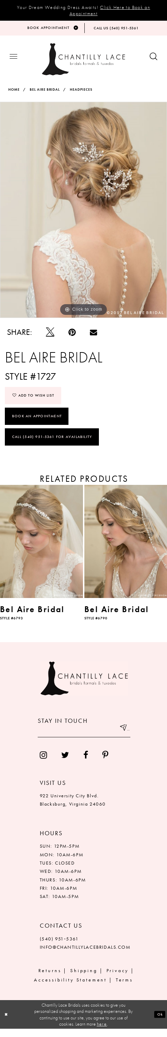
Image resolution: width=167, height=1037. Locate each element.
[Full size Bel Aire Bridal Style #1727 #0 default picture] (83, 214)
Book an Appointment (37, 423)
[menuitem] (43, 763)
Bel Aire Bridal (45, 94)
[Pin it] (72, 337)
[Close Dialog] (8, 1022)
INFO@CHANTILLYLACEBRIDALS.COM (85, 955)
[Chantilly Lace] (83, 64)
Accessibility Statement (70, 988)
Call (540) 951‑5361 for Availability (52, 444)
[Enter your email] (84, 739)
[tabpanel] (83, 214)
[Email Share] (93, 337)
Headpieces (81, 94)
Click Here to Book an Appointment (109, 10)
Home (14, 94)
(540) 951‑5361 (59, 947)
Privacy (117, 979)
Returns (50, 979)
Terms (124, 988)
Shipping (84, 979)
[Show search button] (153, 62)
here (102, 1032)
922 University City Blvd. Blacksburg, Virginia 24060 (73, 808)
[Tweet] (50, 337)
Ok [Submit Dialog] (158, 1022)
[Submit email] (122, 739)
